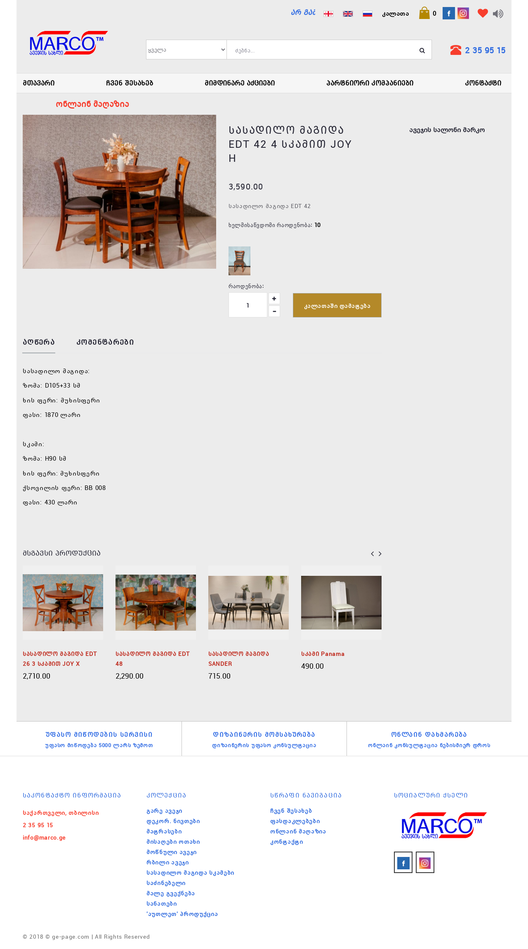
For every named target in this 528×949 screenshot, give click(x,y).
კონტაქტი (483, 83)
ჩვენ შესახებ (129, 83)
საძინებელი (166, 883)
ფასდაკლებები (295, 821)
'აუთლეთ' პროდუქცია (182, 914)
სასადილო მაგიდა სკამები (190, 872)
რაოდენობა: (246, 286)
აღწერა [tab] (39, 342)
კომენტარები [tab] (105, 342)
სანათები (161, 903)
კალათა (395, 13)
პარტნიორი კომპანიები (369, 83)
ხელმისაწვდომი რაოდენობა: (270, 224)
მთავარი (38, 83)
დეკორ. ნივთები (173, 821)
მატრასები (164, 831)
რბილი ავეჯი (167, 862)
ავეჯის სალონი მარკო (447, 129)
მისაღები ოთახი (173, 841)
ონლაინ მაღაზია (298, 831)
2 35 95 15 (485, 50)
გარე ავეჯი (164, 810)
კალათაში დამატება (337, 306)
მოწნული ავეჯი (171, 852)
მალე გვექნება (170, 893)
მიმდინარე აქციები (240, 83)
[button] (427, 13)
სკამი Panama (322, 654)
